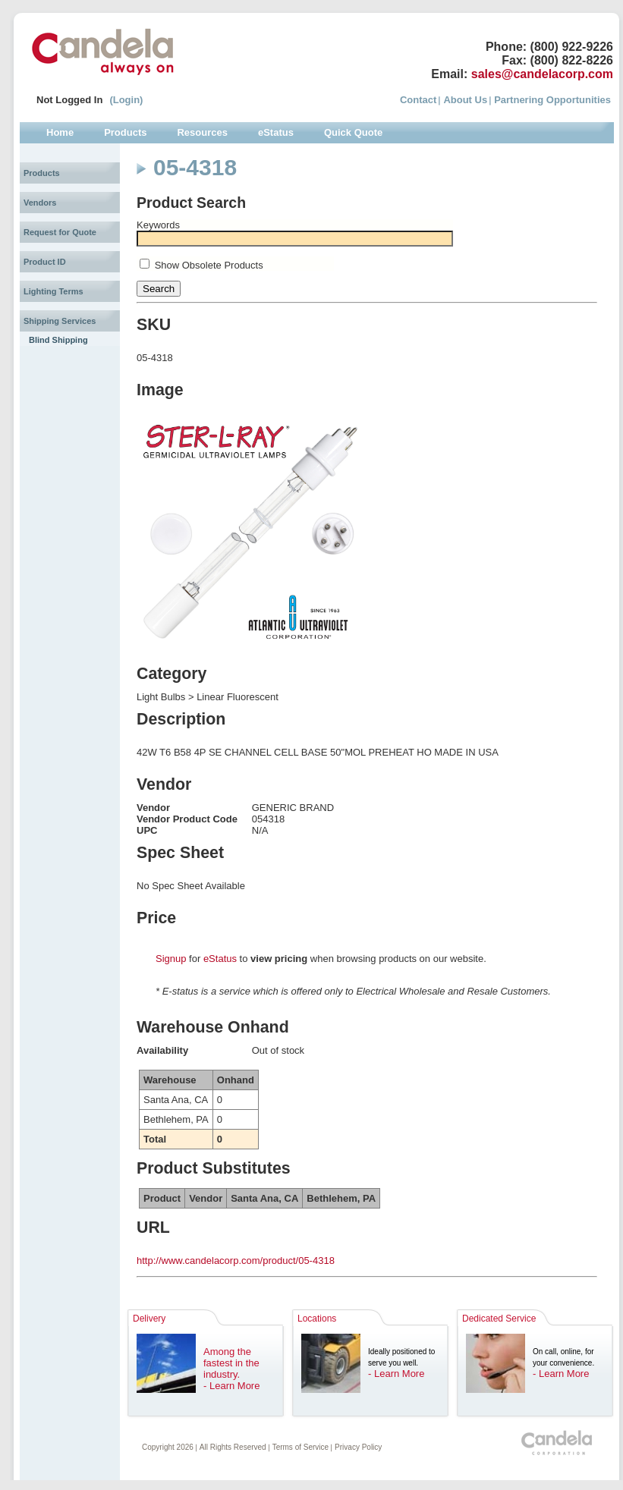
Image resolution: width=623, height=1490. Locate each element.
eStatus (220, 958)
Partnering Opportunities (552, 99)
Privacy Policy (358, 1447)
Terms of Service (300, 1447)
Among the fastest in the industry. (231, 1363)
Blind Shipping (58, 339)
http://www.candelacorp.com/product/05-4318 (236, 1260)
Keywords (158, 225)
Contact (418, 99)
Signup (171, 958)
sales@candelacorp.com (542, 74)
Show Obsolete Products (209, 265)
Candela (103, 51)
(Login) (126, 99)
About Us (465, 99)
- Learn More (231, 1385)
